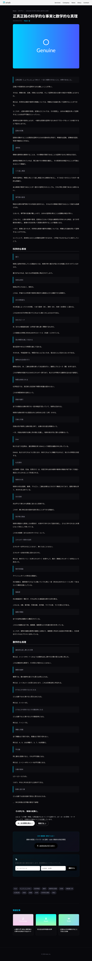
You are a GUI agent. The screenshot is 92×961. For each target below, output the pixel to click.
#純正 (53, 892)
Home (14, 11)
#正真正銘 (16, 892)
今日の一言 (27, 21)
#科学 (36, 892)
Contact (86, 3)
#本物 (61, 888)
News (73, 3)
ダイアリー (21, 11)
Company (66, 3)
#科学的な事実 (45, 892)
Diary (79, 3)
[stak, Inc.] (6, 3)
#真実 (24, 892)
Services (57, 3)
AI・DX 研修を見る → (25, 823)
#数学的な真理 (53, 888)
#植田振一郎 (69, 888)
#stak (15, 888)
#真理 (30, 892)
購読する (72, 868)
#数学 (44, 888)
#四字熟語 (37, 888)
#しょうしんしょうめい (25, 888)
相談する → (42, 823)
